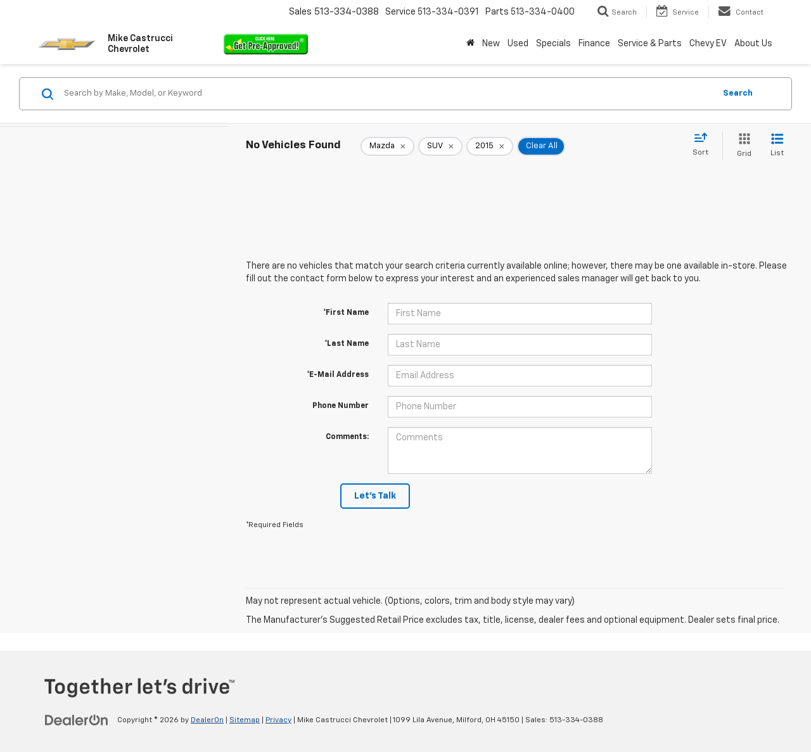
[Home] (470, 43)
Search (738, 93)
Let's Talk (375, 496)
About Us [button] (753, 43)
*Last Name (346, 344)
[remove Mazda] (387, 146)
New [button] (491, 43)
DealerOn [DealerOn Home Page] (207, 720)
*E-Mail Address (338, 375)
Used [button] (518, 43)
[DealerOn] (76, 719)
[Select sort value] (704, 145)
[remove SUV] (440, 146)
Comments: (347, 437)
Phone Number (340, 406)
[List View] (777, 146)
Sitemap (244, 720)
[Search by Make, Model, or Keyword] (387, 94)
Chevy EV (708, 43)
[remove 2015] (489, 146)
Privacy (278, 720)
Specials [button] (553, 43)
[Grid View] (741, 146)
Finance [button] (594, 43)
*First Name (346, 313)
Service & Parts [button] (650, 43)
